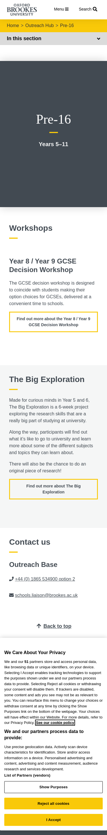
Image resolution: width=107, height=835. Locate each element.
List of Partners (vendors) (27, 775)
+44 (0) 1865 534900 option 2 (45, 579)
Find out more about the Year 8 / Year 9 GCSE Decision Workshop (53, 322)
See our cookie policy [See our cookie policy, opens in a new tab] (55, 722)
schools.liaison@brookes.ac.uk (46, 595)
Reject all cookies (53, 803)
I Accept (53, 820)
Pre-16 (67, 25)
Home (13, 25)
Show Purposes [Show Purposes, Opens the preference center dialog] (53, 787)
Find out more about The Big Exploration (53, 489)
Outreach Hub (39, 25)
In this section (53, 38)
